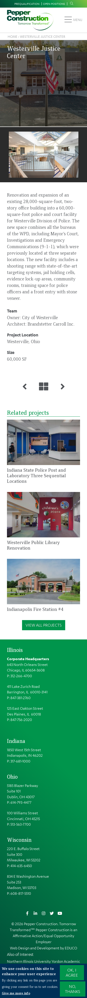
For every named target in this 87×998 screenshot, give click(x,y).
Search (70, 3)
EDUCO (71, 948)
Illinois (15, 649)
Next (77, 154)
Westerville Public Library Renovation (33, 545)
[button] (43, 155)
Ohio (12, 776)
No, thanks (72, 989)
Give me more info (16, 993)
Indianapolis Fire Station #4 (35, 609)
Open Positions (54, 4)
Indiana (16, 740)
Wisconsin (19, 839)
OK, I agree (72, 973)
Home (12, 36)
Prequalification (26, 4)
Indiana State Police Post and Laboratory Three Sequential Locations (36, 475)
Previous (10, 154)
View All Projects (44, 624)
